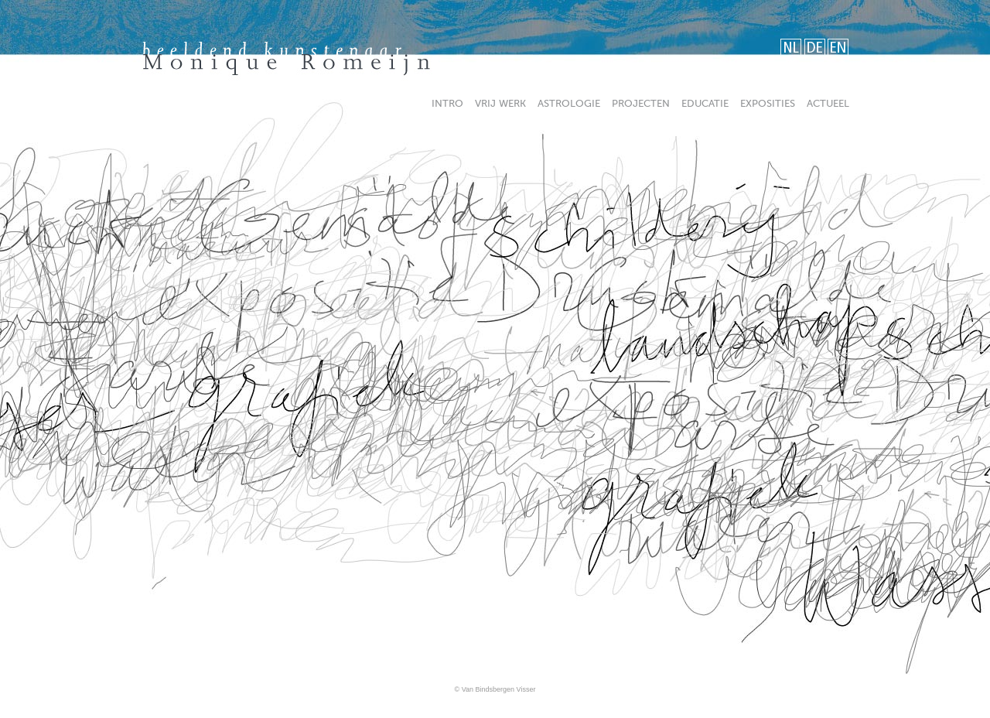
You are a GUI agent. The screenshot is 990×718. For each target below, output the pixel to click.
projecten (641, 103)
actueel (828, 103)
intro (447, 103)
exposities (767, 103)
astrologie (569, 103)
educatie (705, 103)
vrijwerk (500, 103)
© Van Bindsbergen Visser (495, 689)
